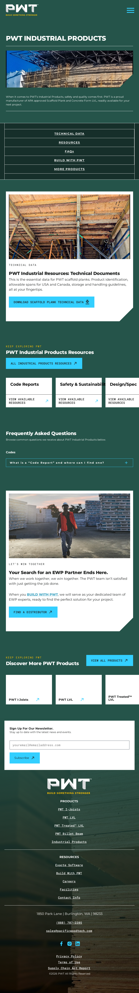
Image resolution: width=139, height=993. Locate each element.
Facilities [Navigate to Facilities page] (69, 889)
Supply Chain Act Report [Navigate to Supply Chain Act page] (69, 968)
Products (69, 801)
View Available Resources (29, 400)
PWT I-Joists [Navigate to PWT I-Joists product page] (69, 809)
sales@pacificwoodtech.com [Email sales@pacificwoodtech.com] (69, 931)
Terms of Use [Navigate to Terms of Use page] (69, 962)
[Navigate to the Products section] (69, 169)
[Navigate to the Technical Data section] (69, 133)
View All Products (109, 660)
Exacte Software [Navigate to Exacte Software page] (69, 865)
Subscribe (24, 758)
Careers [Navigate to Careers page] (69, 881)
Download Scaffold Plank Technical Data (52, 302)
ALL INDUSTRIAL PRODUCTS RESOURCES (44, 363)
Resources (69, 857)
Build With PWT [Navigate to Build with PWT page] (69, 873)
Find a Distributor (33, 612)
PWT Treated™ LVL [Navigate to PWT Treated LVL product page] (69, 825)
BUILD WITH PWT (42, 595)
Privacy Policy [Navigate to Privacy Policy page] (69, 956)
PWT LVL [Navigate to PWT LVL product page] (69, 817)
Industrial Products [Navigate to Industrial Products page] (69, 842)
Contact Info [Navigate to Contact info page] (69, 897)
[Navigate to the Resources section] (69, 142)
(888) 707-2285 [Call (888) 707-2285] (69, 922)
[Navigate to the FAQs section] (69, 151)
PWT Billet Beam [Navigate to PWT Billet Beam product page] (69, 834)
